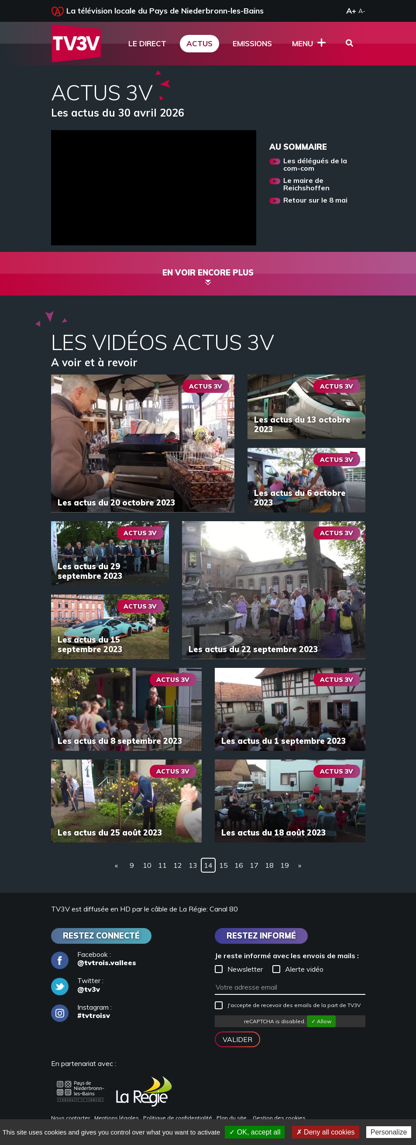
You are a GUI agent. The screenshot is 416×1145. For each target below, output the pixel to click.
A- (361, 11)
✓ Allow (321, 1021)
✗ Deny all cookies (325, 1132)
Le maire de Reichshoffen (306, 184)
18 (269, 865)
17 (254, 865)
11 (162, 865)
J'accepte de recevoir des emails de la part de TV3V (288, 1005)
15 (223, 865)
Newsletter (239, 969)
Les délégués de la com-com (315, 164)
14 (208, 865)
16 (238, 865)
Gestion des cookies (279, 1117)
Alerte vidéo (297, 969)
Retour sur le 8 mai (315, 200)
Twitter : (77, 985)
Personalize (389, 1132)
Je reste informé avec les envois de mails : (287, 955)
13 (193, 865)
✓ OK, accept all (254, 1132)
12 (177, 865)
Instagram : (81, 1011)
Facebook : (93, 958)
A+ (351, 11)
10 (147, 865)
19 (284, 865)
